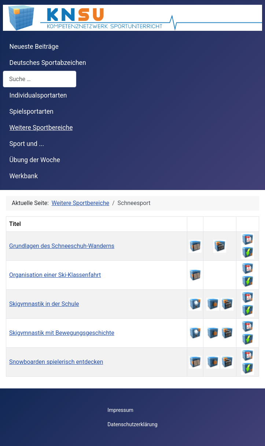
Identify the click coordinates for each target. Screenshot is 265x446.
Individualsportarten (38, 95)
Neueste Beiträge (34, 46)
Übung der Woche (35, 160)
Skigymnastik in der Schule (44, 303)
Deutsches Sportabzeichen (48, 62)
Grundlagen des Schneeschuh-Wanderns (61, 245)
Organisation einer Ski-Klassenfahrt (55, 274)
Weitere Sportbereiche (41, 127)
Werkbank (24, 176)
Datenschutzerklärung (132, 424)
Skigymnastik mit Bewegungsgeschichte (61, 332)
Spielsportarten (32, 111)
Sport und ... (27, 143)
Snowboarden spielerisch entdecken (56, 361)
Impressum (120, 410)
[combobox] (39, 79)
